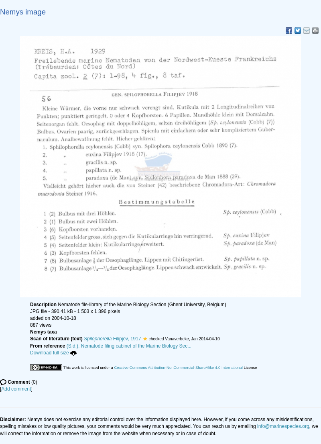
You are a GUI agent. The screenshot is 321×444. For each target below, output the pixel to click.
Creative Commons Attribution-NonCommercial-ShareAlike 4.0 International (178, 367)
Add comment (16, 389)
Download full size (53, 353)
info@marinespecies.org (283, 426)
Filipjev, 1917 (112, 339)
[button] (145, 339)
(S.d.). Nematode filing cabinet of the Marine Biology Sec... (129, 346)
